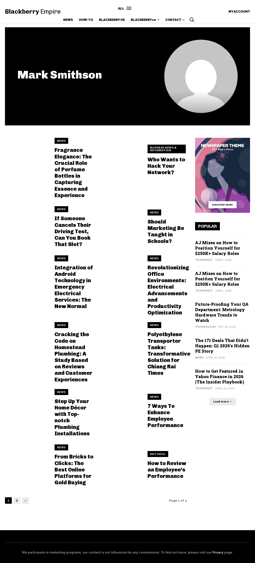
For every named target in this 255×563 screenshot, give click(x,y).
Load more (222, 401)
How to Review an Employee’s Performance (167, 469)
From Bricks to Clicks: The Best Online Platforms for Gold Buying (74, 469)
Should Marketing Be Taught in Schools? (166, 231)
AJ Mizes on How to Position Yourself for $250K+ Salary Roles (217, 248)
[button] (191, 19)
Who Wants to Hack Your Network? (166, 166)
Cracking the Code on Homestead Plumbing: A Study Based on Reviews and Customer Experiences (73, 357)
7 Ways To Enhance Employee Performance (165, 416)
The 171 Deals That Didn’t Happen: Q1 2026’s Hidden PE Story (222, 346)
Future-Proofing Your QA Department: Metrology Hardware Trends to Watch (222, 312)
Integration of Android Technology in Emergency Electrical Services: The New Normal (74, 286)
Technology (205, 326)
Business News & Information (163, 149)
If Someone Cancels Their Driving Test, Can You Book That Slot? (73, 231)
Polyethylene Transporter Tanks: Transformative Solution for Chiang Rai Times (169, 353)
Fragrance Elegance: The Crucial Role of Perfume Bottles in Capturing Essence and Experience (73, 172)
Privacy (217, 552)
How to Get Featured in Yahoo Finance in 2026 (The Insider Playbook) (219, 376)
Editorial (158, 454)
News (61, 140)
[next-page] (25, 500)
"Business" (204, 259)
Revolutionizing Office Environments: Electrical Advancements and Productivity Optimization (168, 290)
